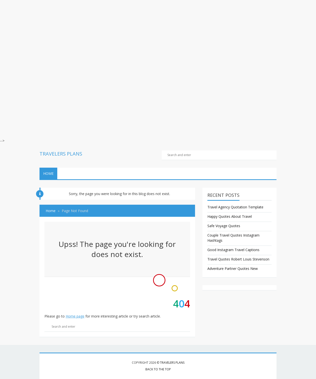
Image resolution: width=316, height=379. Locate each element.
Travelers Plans (172, 362)
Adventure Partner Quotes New (232, 268)
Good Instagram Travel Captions (233, 249)
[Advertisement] (148, 34)
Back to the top (158, 369)
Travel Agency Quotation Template (235, 207)
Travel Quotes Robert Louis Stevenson (238, 259)
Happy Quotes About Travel (229, 216)
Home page (75, 316)
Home (48, 173)
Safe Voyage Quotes (223, 225)
